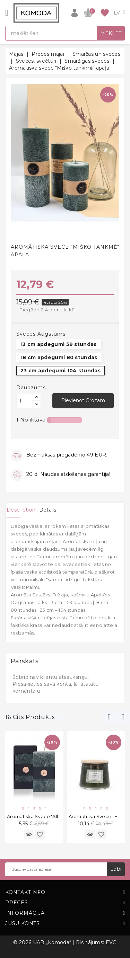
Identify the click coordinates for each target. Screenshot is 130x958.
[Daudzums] (24, 400)
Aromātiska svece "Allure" (37, 816)
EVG (111, 942)
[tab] (21, 510)
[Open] (6, 13)
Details (48, 510)
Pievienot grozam (83, 400)
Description (21, 510)
